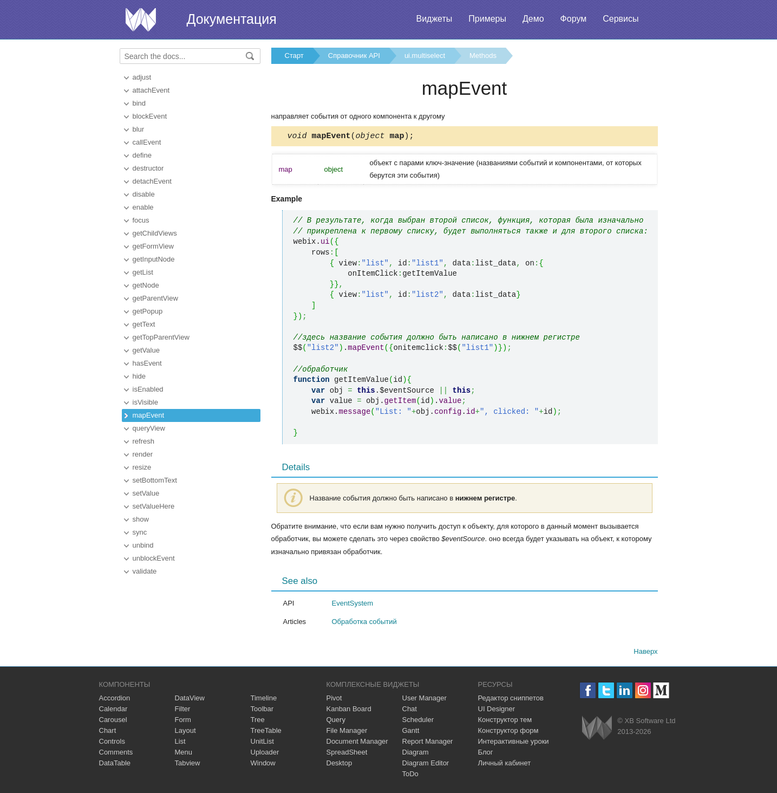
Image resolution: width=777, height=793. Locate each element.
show (141, 519)
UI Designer (496, 710)
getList (143, 272)
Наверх (645, 653)
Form (183, 721)
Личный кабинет (504, 764)
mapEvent (149, 415)
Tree (258, 721)
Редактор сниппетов (511, 700)
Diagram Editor (425, 764)
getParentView (155, 298)
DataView (190, 700)
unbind (143, 545)
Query (336, 721)
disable (144, 194)
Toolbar (262, 710)
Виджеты (434, 18)
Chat (409, 710)
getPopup (148, 311)
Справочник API (354, 55)
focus (141, 220)
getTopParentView (161, 337)
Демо (533, 18)
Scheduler (418, 721)
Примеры (487, 18)
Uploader (265, 754)
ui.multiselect (424, 55)
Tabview (187, 764)
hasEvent (147, 363)
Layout (185, 732)
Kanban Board (349, 710)
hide (139, 376)
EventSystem (353, 605)
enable (143, 207)
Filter (183, 710)
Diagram (415, 754)
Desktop (339, 764)
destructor (148, 168)
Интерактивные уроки (513, 743)
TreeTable (266, 732)
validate (145, 571)
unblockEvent (154, 558)
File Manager (347, 732)
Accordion (114, 700)
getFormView (153, 246)
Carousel (113, 721)
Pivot (334, 700)
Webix (597, 729)
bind (139, 103)
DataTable (115, 764)
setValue (146, 493)
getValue (146, 350)
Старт (294, 55)
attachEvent (151, 90)
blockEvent (150, 116)
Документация (232, 19)
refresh (143, 441)
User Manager (424, 700)
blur (139, 129)
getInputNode (154, 259)
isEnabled (148, 389)
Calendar (113, 710)
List (180, 743)
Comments (116, 754)
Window (263, 764)
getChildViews (155, 233)
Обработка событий (364, 623)
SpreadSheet (347, 754)
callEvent (147, 142)
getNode (146, 285)
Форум (573, 18)
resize (142, 467)
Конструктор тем (505, 721)
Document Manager (357, 743)
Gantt (411, 732)
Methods (483, 55)
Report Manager (427, 743)
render (143, 454)
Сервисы (620, 18)
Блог (485, 754)
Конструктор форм (508, 732)
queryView (149, 428)
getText (144, 324)
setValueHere (154, 506)
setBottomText (155, 480)
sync (140, 532)
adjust (142, 77)
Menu (184, 754)
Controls (112, 743)
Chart (107, 732)
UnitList (262, 743)
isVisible (145, 402)
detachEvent (152, 181)
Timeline (264, 700)
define (142, 155)
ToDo (410, 775)
